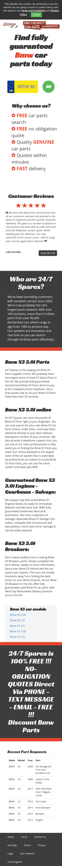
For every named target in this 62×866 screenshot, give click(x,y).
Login (10, 853)
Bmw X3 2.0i (17, 620)
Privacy (42, 845)
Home (10, 836)
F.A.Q (24, 836)
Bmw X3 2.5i (17, 626)
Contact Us (40, 836)
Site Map (12, 845)
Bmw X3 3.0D (18, 631)
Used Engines (14, 861)
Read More (48, 253)
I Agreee (36, 15)
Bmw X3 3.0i (17, 637)
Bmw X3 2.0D (18, 615)
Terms (27, 845)
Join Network (27, 853)
